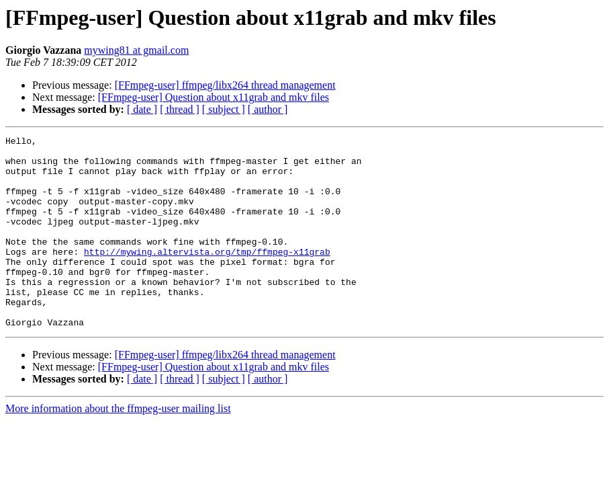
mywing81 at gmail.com (136, 50)
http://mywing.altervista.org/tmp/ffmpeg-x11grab (207, 276)
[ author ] (268, 109)
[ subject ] (223, 109)
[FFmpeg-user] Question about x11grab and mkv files (213, 97)
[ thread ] (179, 109)
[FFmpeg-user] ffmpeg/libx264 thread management (225, 85)
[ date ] (142, 109)
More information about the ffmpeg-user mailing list (118, 446)
